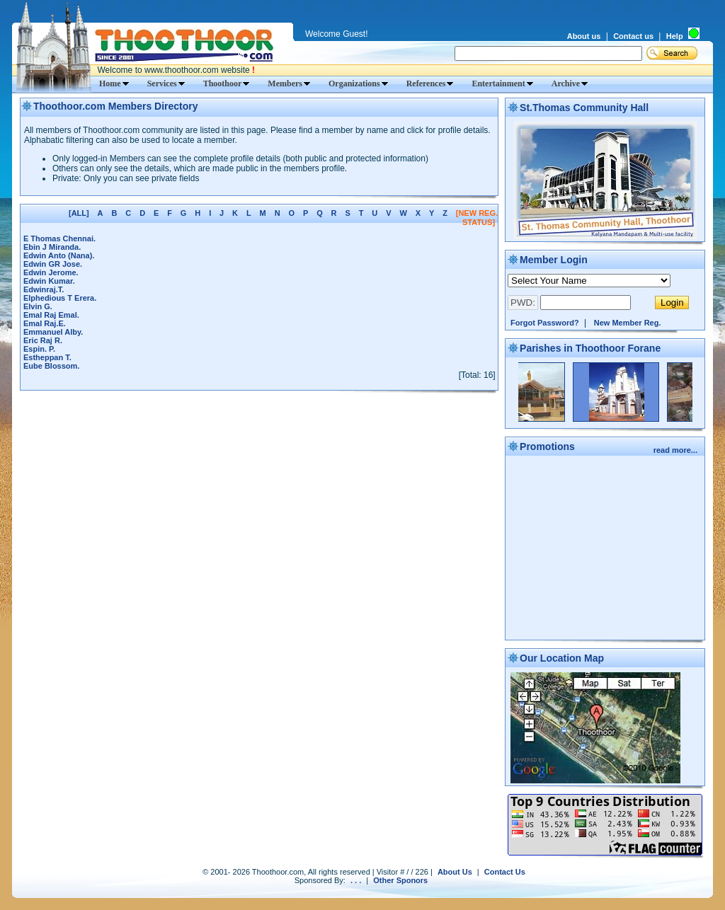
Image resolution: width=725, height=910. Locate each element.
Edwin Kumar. (49, 281)
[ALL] (79, 213)
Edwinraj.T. (43, 289)
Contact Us (504, 872)
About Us (455, 872)
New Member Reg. (627, 322)
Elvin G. (37, 306)
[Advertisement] (605, 549)
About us (584, 36)
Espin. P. (39, 349)
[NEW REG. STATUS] (477, 217)
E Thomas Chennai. (59, 238)
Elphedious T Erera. (59, 298)
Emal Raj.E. (44, 323)
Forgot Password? (544, 322)
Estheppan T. (47, 357)
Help (674, 36)
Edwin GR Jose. (52, 264)
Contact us (633, 36)
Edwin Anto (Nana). (58, 255)
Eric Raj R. (42, 340)
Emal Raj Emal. (51, 315)
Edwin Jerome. (51, 272)
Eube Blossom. (51, 366)
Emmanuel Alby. (53, 332)
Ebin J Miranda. (52, 247)
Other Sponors (400, 880)
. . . (355, 880)
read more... (676, 450)
